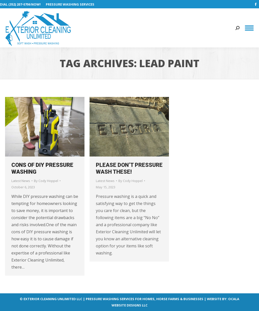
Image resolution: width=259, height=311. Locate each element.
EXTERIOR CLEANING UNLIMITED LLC (53, 299)
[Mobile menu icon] (249, 28)
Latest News (20, 180)
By (46, 180)
